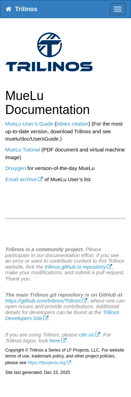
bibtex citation (72, 124)
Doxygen (15, 168)
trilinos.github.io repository (75, 267)
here (55, 340)
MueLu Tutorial (22, 150)
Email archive (21, 179)
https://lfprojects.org (47, 362)
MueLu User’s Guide (29, 124)
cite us (86, 335)
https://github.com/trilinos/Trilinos (43, 301)
